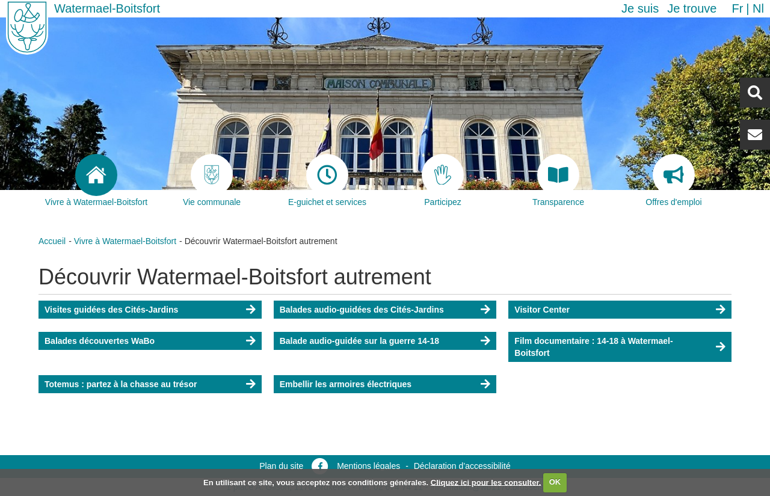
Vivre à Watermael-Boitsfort (125, 241)
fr (737, 8)
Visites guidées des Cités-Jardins (111, 309)
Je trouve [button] (691, 8)
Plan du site (281, 466)
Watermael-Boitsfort (107, 8)
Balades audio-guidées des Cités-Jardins (362, 309)
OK (555, 481)
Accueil (52, 241)
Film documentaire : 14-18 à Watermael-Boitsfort (593, 347)
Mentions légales (368, 466)
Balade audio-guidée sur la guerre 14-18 (359, 341)
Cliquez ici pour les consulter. (486, 481)
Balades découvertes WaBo (100, 341)
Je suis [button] (640, 8)
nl (758, 8)
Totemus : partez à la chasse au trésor (121, 384)
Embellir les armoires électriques (345, 384)
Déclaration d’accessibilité (462, 466)
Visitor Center (542, 309)
